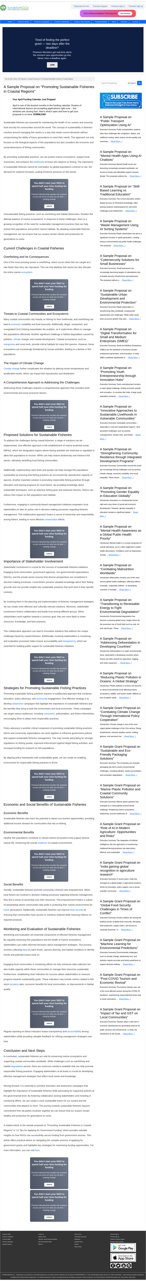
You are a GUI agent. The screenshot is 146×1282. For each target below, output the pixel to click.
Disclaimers (77, 1239)
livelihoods (38, 162)
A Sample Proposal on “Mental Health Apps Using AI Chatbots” (120, 155)
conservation (51, 519)
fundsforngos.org (20, 1274)
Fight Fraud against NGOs (45, 1241)
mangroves (9, 344)
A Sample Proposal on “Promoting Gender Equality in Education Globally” (119, 492)
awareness (17, 703)
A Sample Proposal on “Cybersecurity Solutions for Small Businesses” (119, 260)
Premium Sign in (114, 1234)
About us (40, 1244)
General (76, 1244)
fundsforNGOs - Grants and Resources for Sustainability (24, 10)
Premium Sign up (114, 1236)
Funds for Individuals (7, 1241)
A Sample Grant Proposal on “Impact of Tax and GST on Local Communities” (120, 1013)
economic (16, 324)
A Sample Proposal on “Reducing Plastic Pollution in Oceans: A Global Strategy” (120, 677)
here (37, 1150)
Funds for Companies (7, 1236)
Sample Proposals (7, 1244)
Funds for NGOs (6, 1234)
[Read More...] (116, 141)
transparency (69, 641)
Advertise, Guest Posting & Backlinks (47, 1239)
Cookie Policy (132, 1277)
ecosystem (26, 272)
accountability (74, 1031)
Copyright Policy (78, 1241)
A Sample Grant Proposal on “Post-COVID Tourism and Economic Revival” (120, 978)
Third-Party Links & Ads (80, 1236)
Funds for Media (6, 1239)
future (6, 910)
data (25, 950)
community (41, 698)
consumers (49, 713)
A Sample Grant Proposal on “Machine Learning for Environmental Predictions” (120, 944)
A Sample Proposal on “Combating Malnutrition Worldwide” (117, 569)
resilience (42, 843)
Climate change (11, 368)
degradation (17, 1066)
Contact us (41, 1234)
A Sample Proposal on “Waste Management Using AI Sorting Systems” (119, 225)
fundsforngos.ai (29, 1274)
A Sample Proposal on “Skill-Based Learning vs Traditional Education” (120, 190)
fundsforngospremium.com (43, 1274)
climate (17, 339)
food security (76, 910)
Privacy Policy (77, 1246)
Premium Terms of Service (117, 1241)
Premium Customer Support (117, 1239)
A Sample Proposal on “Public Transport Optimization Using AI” (115, 121)
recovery (14, 984)
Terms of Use (77, 1234)
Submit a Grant (42, 1236)
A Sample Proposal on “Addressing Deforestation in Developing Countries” (120, 642)
